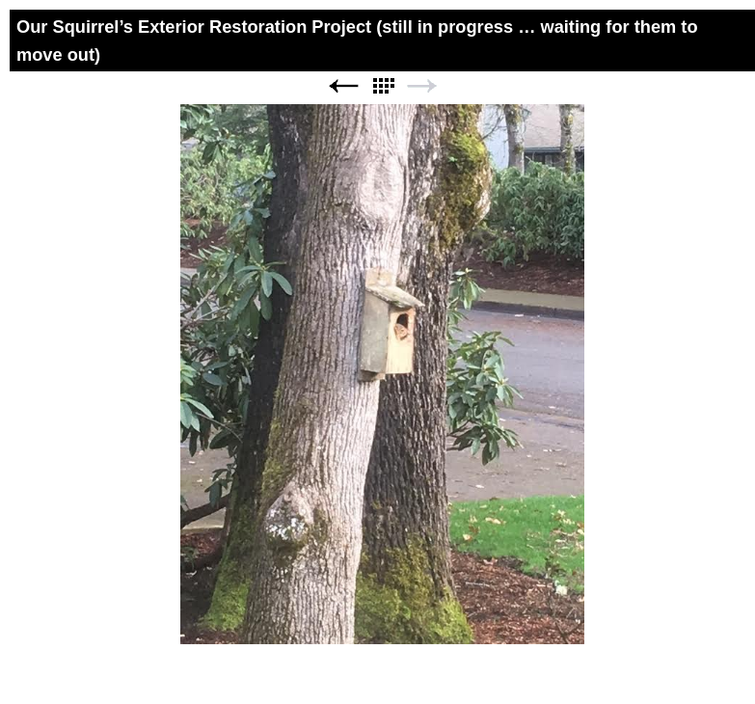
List (382, 86)
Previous (343, 86)
